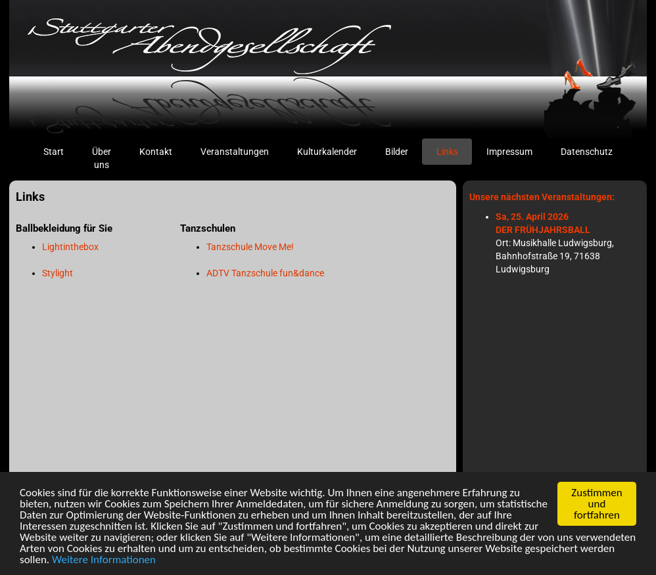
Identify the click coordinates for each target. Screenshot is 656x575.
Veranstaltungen (234, 151)
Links (447, 151)
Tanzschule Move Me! (250, 247)
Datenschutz (587, 151)
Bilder (396, 151)
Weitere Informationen (104, 560)
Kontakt (155, 151)
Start (60, 150)
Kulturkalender (327, 151)
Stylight (57, 273)
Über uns (101, 158)
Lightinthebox (70, 247)
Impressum (509, 151)
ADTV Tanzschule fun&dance (265, 273)
